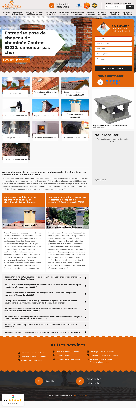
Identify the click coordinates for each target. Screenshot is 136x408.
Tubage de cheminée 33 (90, 13)
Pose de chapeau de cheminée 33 (77, 13)
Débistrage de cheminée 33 (127, 13)
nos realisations (15, 60)
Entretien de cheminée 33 (102, 13)
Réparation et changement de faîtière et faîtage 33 (34, 13)
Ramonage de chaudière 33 (114, 13)
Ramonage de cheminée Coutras (33, 353)
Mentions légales (80, 395)
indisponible (62, 4)
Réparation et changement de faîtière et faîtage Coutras (101, 361)
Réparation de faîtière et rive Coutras (104, 355)
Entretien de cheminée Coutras (67, 352)
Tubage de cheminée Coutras (32, 360)
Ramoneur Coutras (63, 355)
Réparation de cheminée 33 (64, 13)
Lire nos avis (13, 403)
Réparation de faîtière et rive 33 (17, 13)
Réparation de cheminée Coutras (33, 357)
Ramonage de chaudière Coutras (68, 359)
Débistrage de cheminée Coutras (102, 352)
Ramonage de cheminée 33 (51, 13)
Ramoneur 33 (6, 13)
